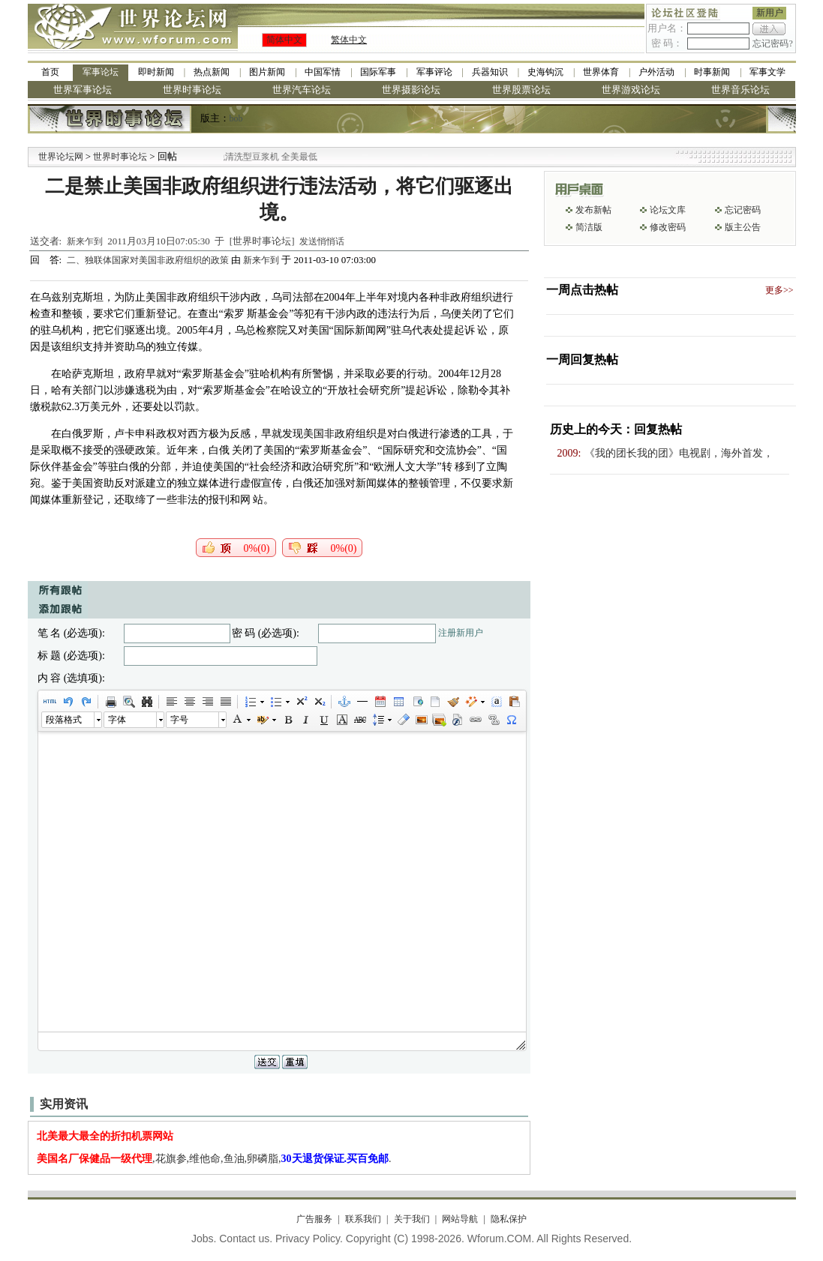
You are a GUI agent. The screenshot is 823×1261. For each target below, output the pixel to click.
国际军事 (378, 72)
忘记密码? (772, 43)
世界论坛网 (60, 156)
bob (236, 118)
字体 (117, 719)
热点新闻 (212, 72)
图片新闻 (267, 72)
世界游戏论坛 (631, 89)
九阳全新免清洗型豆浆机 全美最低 (263, 156)
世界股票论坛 (521, 89)
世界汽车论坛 (301, 89)
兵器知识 (490, 72)
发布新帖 (593, 210)
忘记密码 (743, 210)
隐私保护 (509, 1219)
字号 (179, 719)
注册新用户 (460, 633)
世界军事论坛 (82, 89)
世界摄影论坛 (411, 89)
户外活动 (656, 72)
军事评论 (434, 72)
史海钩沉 (545, 72)
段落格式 (64, 719)
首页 (50, 72)
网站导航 (460, 1219)
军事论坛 (101, 72)
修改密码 (668, 227)
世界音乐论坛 (740, 89)
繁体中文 (349, 39)
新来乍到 (85, 241)
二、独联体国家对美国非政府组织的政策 (149, 260)
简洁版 (588, 227)
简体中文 (284, 39)
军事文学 (767, 72)
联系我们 (363, 1219)
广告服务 (314, 1219)
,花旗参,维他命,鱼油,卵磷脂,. (214, 1158)
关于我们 (412, 1219)
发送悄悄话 (321, 241)
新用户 (769, 12)
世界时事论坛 (192, 89)
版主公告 (743, 227)
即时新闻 (156, 72)
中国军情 (323, 72)
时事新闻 (712, 72)
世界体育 (601, 72)
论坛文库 (668, 210)
